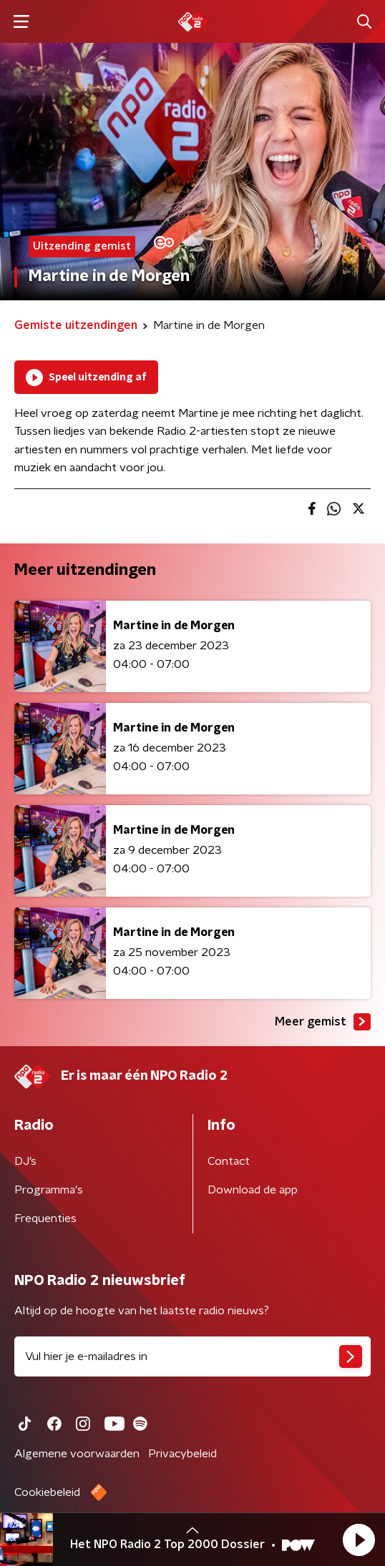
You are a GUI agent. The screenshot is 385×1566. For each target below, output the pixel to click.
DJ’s (25, 1161)
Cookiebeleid (47, 1492)
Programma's (48, 1190)
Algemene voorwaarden (77, 1453)
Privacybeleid (182, 1453)
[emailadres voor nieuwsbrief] (192, 1356)
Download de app (253, 1190)
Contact (229, 1161)
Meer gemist (323, 1021)
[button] (358, 1539)
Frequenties (45, 1218)
